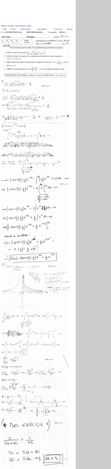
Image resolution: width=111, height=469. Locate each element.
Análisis (29, 25)
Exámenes (11, 25)
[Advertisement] (21, 12)
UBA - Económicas (20, 25)
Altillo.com (4, 25)
